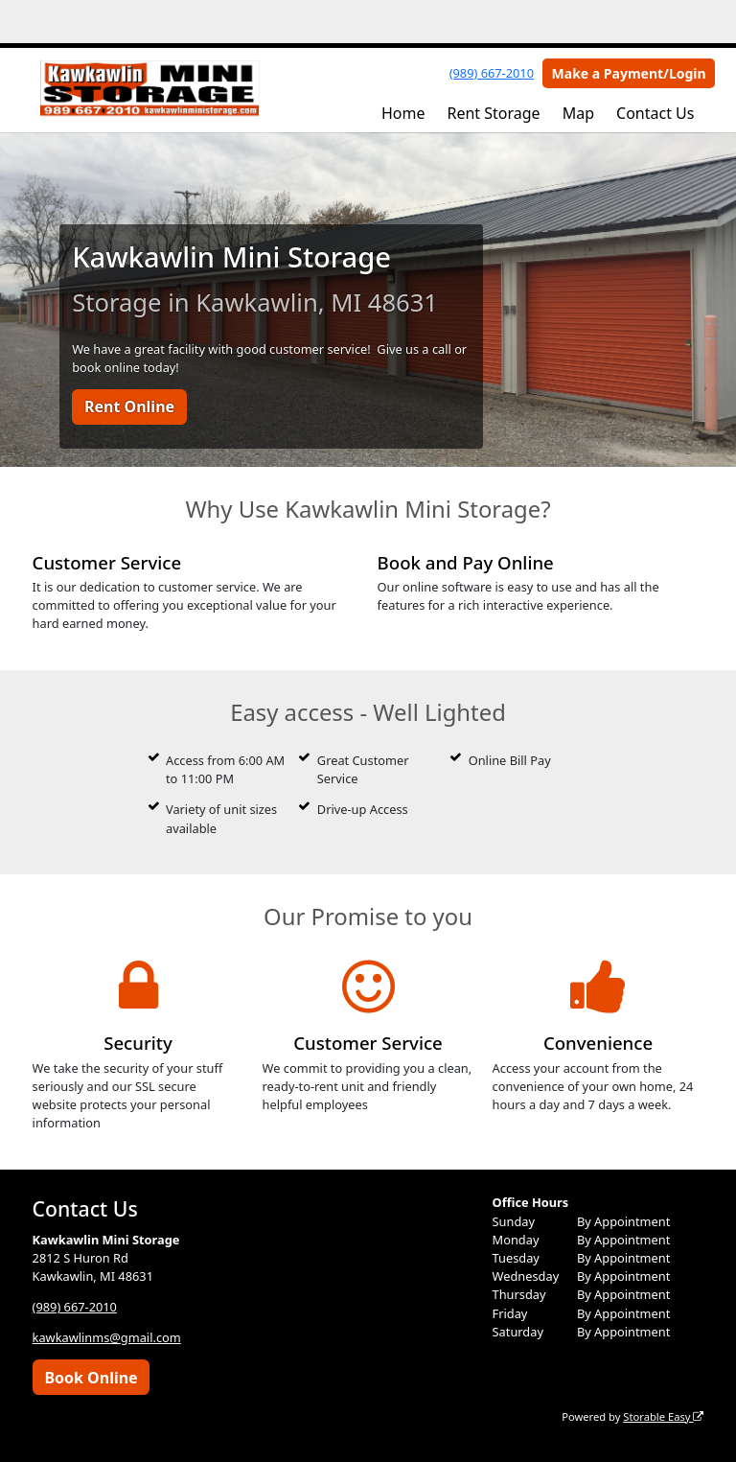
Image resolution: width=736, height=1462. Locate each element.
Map (578, 113)
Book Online (90, 1377)
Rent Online (129, 406)
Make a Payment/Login (629, 73)
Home (403, 113)
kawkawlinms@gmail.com (107, 1337)
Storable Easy (663, 1416)
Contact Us (655, 113)
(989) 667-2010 (491, 72)
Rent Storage (493, 113)
